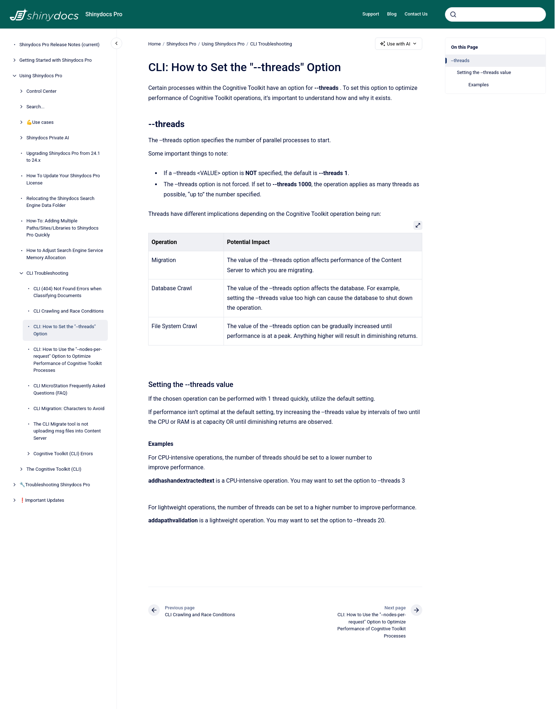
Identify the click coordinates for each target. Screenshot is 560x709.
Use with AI (399, 44)
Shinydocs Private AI (47, 137)
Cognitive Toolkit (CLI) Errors (63, 453)
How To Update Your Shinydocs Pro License (63, 179)
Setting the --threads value (484, 72)
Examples (478, 84)
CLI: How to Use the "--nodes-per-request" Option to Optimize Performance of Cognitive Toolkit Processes (68, 360)
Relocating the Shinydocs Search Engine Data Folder (60, 202)
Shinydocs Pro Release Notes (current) (59, 44)
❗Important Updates (41, 500)
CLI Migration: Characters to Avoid (69, 408)
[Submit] (453, 14)
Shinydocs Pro (104, 14)
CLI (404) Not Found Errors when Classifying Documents (68, 292)
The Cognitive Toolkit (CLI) (53, 469)
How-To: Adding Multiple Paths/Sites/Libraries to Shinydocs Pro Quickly (62, 228)
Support (370, 14)
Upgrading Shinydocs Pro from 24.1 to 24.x (63, 157)
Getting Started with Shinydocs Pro (55, 60)
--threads (460, 60)
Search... (35, 106)
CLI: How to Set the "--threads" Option (65, 330)
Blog (392, 14)
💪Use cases (39, 122)
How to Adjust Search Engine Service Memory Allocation (64, 254)
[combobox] (495, 14)
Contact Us (416, 14)
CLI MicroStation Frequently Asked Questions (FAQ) (69, 389)
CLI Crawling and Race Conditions (69, 311)
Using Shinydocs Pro (40, 75)
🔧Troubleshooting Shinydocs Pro (54, 484)
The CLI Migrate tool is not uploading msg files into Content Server (67, 431)
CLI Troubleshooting (47, 273)
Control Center (41, 91)
